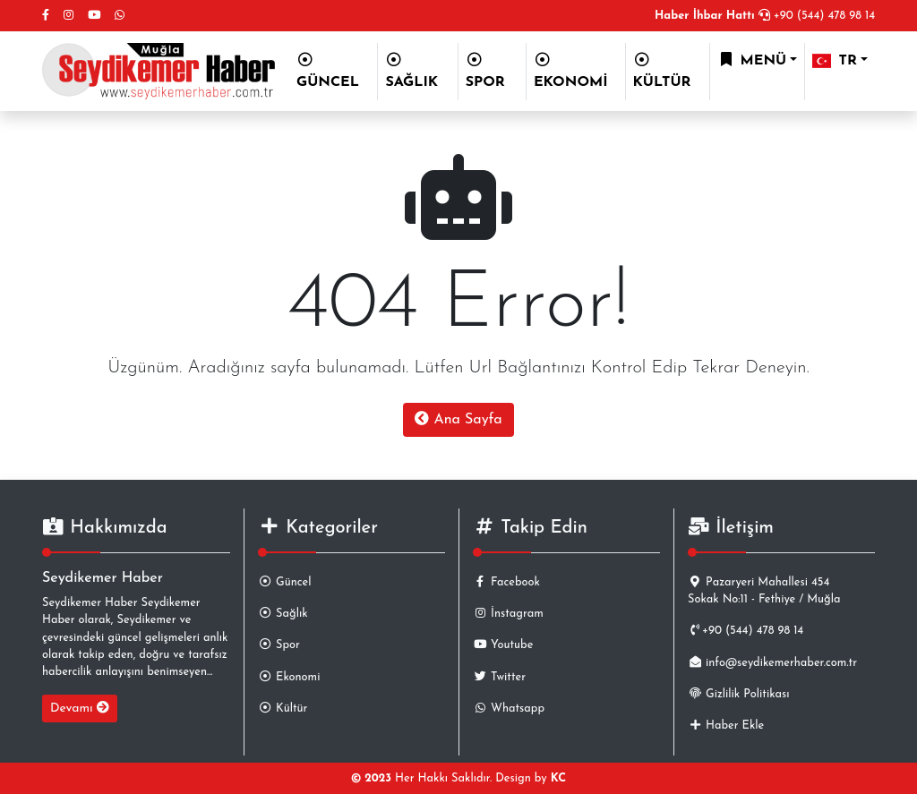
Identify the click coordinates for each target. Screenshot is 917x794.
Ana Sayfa (458, 419)
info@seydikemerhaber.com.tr (772, 663)
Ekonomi (289, 677)
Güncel (284, 582)
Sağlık (283, 613)
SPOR (485, 71)
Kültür (282, 708)
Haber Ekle (726, 725)
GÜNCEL (327, 71)
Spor (279, 645)
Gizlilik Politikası (738, 694)
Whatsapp (508, 708)
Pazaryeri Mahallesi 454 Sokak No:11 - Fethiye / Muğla (764, 590)
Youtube (503, 645)
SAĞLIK (411, 71)
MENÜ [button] (751, 60)
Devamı (79, 708)
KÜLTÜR (662, 71)
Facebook (506, 582)
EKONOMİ (571, 71)
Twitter (499, 677)
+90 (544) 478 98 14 (765, 15)
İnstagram (508, 613)
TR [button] (834, 61)
